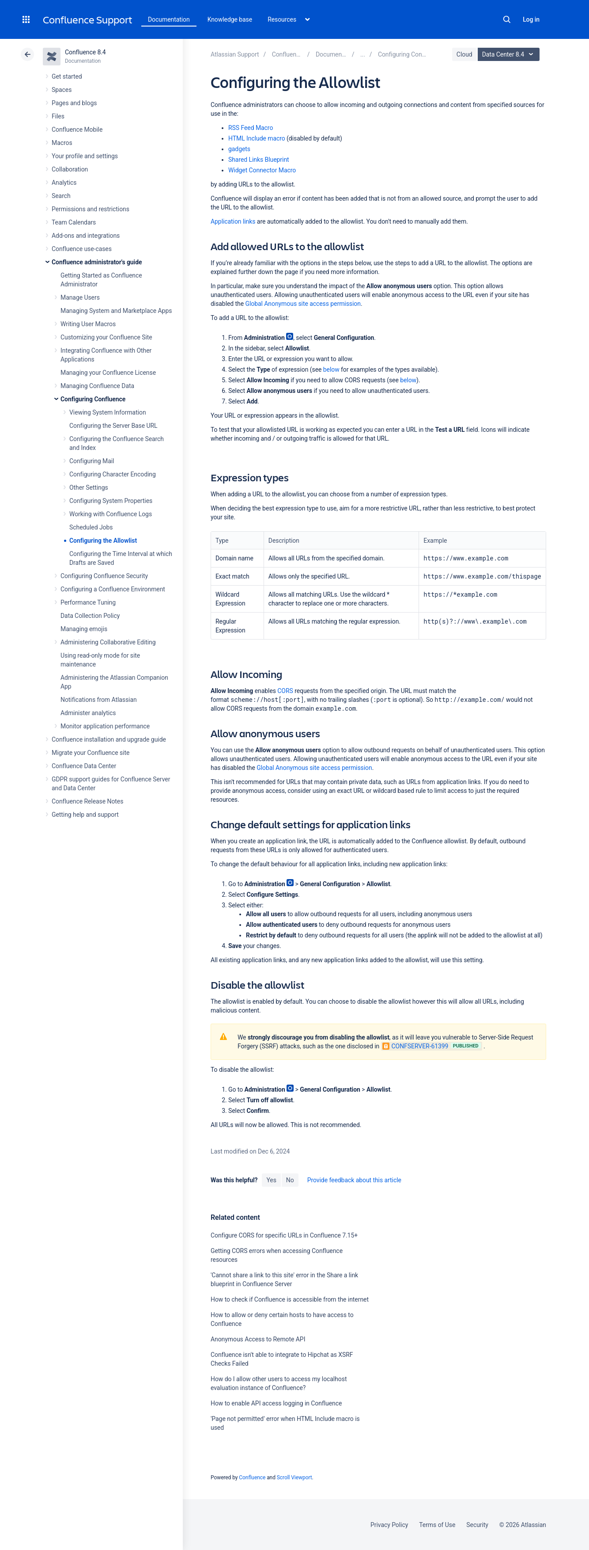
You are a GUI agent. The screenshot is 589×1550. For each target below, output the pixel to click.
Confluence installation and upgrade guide (109, 739)
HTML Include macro (256, 138)
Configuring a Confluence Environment (112, 589)
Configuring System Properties (110, 500)
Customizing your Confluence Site (106, 337)
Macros (62, 142)
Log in (531, 19)
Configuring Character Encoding (112, 474)
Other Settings (88, 487)
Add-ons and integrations (86, 235)
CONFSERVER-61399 (415, 1046)
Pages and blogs (74, 103)
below (331, 369)
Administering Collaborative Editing (108, 642)
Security (477, 1524)
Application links (233, 221)
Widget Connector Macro (262, 170)
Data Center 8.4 (509, 54)
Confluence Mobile (77, 129)
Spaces (62, 89)
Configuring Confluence (92, 399)
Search (507, 19)
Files (58, 116)
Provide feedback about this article (354, 1180)
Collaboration (70, 169)
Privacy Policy (389, 1524)
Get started (67, 76)
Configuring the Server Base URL (113, 425)
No (290, 1180)
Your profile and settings (85, 156)
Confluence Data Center (84, 765)
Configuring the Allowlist (103, 540)
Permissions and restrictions (90, 209)
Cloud (464, 54)
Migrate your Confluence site (90, 752)
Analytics (64, 182)
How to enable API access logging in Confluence (276, 1403)
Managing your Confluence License (108, 372)
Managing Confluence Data (97, 385)
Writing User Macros (88, 324)
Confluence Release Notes (87, 801)
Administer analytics (88, 712)
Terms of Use (437, 1524)
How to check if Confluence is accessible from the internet (290, 1299)
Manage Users (80, 297)
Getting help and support (85, 814)
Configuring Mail (91, 461)
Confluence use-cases (82, 248)
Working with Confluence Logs (110, 514)
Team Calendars (74, 222)
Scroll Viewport (294, 1477)
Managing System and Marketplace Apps (116, 310)
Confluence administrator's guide (97, 262)
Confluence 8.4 (85, 52)
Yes (271, 1180)
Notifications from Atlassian (98, 699)
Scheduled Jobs (91, 527)
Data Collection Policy (90, 615)
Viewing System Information (107, 412)
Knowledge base (230, 19)
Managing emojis (83, 628)
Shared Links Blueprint (258, 159)
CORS (285, 690)
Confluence (252, 1477)
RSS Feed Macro (250, 127)
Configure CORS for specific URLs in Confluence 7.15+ (284, 1235)
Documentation (169, 19)
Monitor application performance (105, 726)
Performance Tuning (88, 602)
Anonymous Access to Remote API (258, 1339)
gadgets (239, 148)
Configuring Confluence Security (104, 575)
